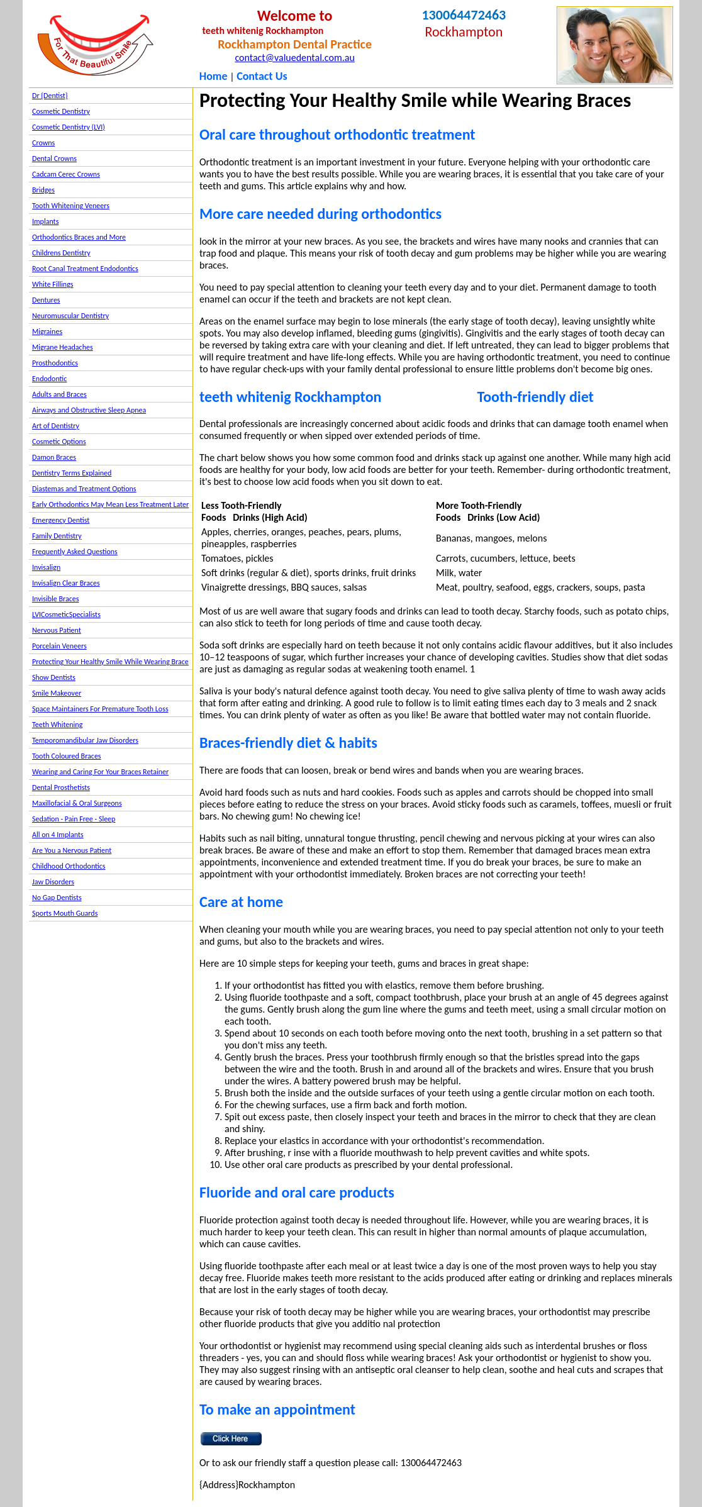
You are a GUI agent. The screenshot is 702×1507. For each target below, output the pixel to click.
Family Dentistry (57, 535)
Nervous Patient (56, 630)
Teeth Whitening (57, 724)
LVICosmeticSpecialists (66, 614)
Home (213, 76)
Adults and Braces (59, 394)
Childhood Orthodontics (69, 866)
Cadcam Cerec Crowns (66, 174)
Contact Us (262, 76)
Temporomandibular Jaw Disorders (85, 740)
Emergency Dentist (60, 520)
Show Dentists (53, 677)
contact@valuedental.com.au (294, 58)
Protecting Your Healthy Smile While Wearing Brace (110, 661)
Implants (45, 221)
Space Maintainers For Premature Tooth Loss (100, 708)
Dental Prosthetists (61, 787)
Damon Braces (54, 457)
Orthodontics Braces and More (79, 237)
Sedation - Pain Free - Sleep (73, 819)
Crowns (43, 142)
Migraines (47, 331)
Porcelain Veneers (59, 646)
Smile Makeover (56, 693)
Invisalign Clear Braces (66, 583)
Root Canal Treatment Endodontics (85, 268)
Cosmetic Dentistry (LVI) (68, 127)
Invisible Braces (55, 598)
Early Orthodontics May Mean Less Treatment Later (110, 504)
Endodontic (49, 378)
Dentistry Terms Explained (71, 473)
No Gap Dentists (57, 897)
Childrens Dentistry (61, 252)
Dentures (46, 300)
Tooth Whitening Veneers (70, 205)
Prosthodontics (55, 363)
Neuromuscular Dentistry (70, 315)
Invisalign (46, 567)
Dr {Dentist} (50, 95)
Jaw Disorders (53, 881)
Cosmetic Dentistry (61, 111)
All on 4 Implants (58, 834)
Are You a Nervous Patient (71, 850)
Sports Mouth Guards (65, 913)
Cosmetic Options (59, 441)
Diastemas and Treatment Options (84, 488)
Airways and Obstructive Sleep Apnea (89, 410)
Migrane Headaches (62, 347)
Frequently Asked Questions (75, 551)
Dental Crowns (54, 158)
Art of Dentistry (55, 425)
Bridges (43, 190)
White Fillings (52, 284)
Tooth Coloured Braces (66, 756)
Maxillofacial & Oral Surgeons (77, 803)
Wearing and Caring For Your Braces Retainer (100, 771)
